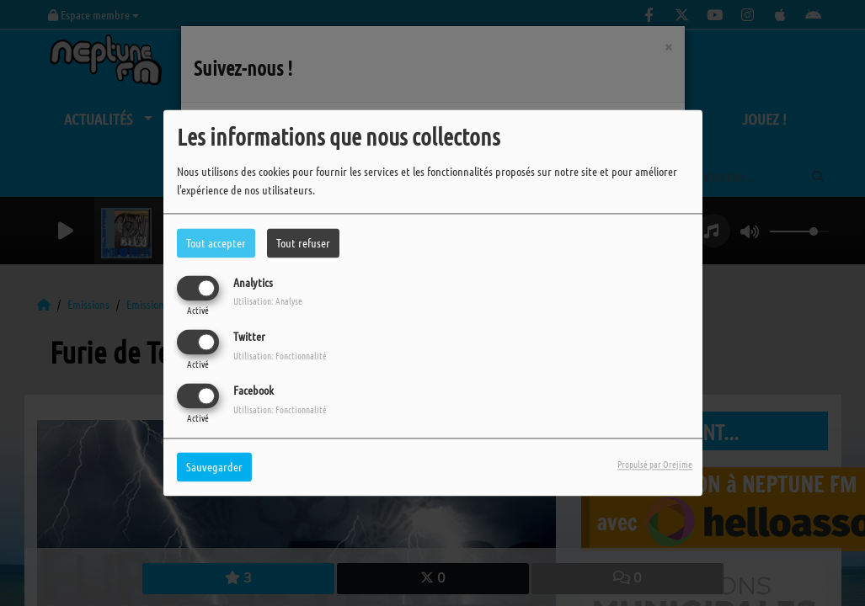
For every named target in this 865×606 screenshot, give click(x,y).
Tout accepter (216, 242)
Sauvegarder (214, 467)
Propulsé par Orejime (654, 464)
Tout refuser (303, 242)
